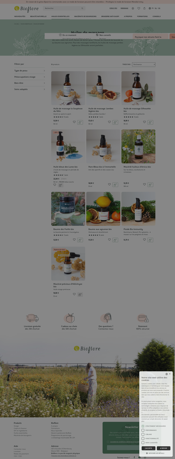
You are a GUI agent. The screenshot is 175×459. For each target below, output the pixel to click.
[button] (156, 453)
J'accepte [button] (148, 448)
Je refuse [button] (163, 448)
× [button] (170, 374)
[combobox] (167, 374)
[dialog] (156, 414)
